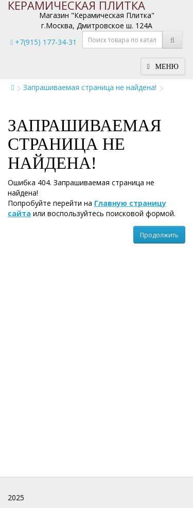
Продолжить (159, 235)
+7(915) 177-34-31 (43, 42)
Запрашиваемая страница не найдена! (89, 87)
